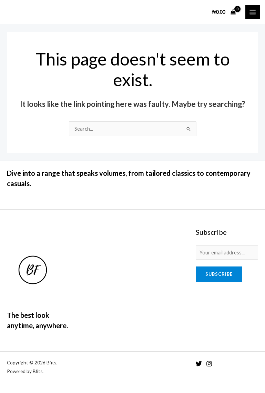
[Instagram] (209, 364)
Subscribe (219, 274)
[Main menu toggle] (252, 12)
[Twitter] (199, 364)
